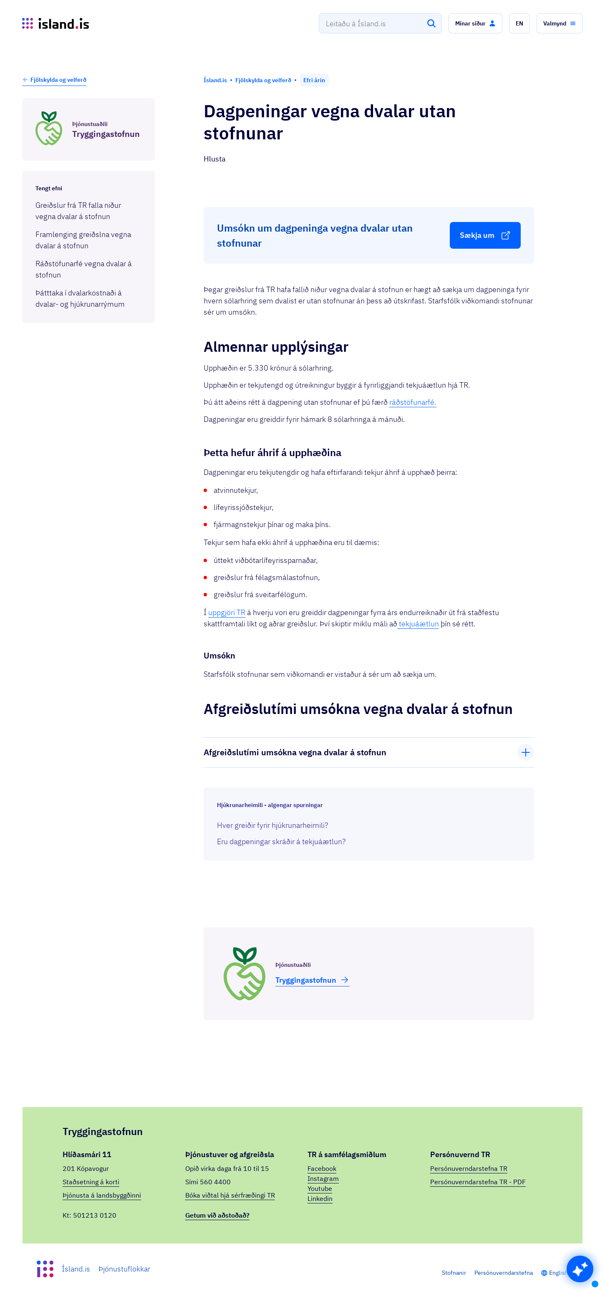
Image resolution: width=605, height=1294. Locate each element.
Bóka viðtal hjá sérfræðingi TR (230, 1195)
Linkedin (320, 1198)
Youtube (320, 1188)
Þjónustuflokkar (124, 1269)
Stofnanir (454, 1272)
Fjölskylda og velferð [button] (54, 79)
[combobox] (380, 23)
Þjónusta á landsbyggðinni (102, 1195)
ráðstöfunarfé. (412, 402)
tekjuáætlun (418, 623)
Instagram (323, 1178)
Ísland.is (76, 1269)
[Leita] (431, 23)
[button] (475, 23)
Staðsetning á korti (91, 1182)
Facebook (322, 1168)
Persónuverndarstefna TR (468, 1168)
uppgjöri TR (226, 612)
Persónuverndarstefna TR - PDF (478, 1182)
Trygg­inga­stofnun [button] (312, 980)
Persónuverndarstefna (503, 1272)
